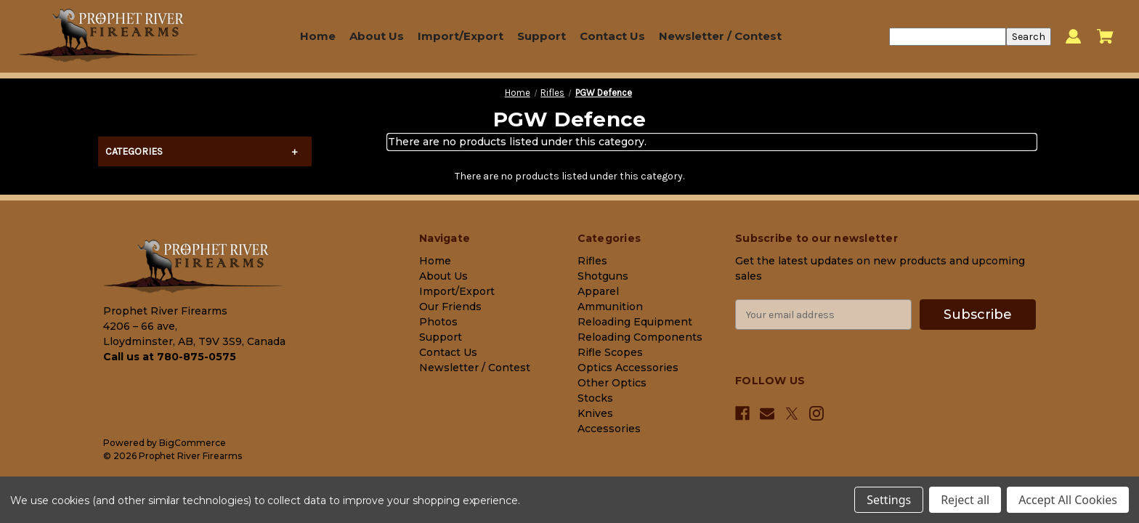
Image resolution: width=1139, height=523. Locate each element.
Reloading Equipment (634, 321)
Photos (438, 321)
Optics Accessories (627, 367)
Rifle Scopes (610, 352)
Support (541, 36)
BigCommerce (192, 442)
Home (318, 36)
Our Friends (450, 306)
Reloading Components (639, 337)
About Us (376, 36)
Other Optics (611, 382)
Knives (595, 413)
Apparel (598, 291)
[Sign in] (1073, 36)
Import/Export (460, 36)
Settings (889, 500)
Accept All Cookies (1067, 500)
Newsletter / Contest (720, 36)
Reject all (965, 500)
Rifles (592, 260)
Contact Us (612, 36)
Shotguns (602, 276)
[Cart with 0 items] (1105, 36)
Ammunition (610, 306)
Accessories (609, 428)
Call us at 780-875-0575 (169, 356)
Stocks (595, 398)
